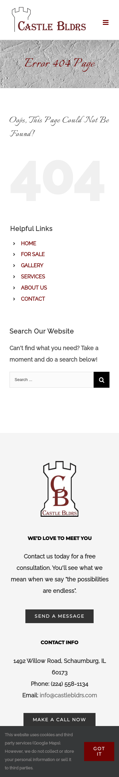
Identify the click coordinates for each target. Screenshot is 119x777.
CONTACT (33, 299)
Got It (99, 751)
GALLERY (32, 266)
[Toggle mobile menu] (106, 22)
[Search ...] (52, 380)
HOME (28, 244)
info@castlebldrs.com (68, 695)
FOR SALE (33, 254)
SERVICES (33, 277)
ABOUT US (34, 288)
